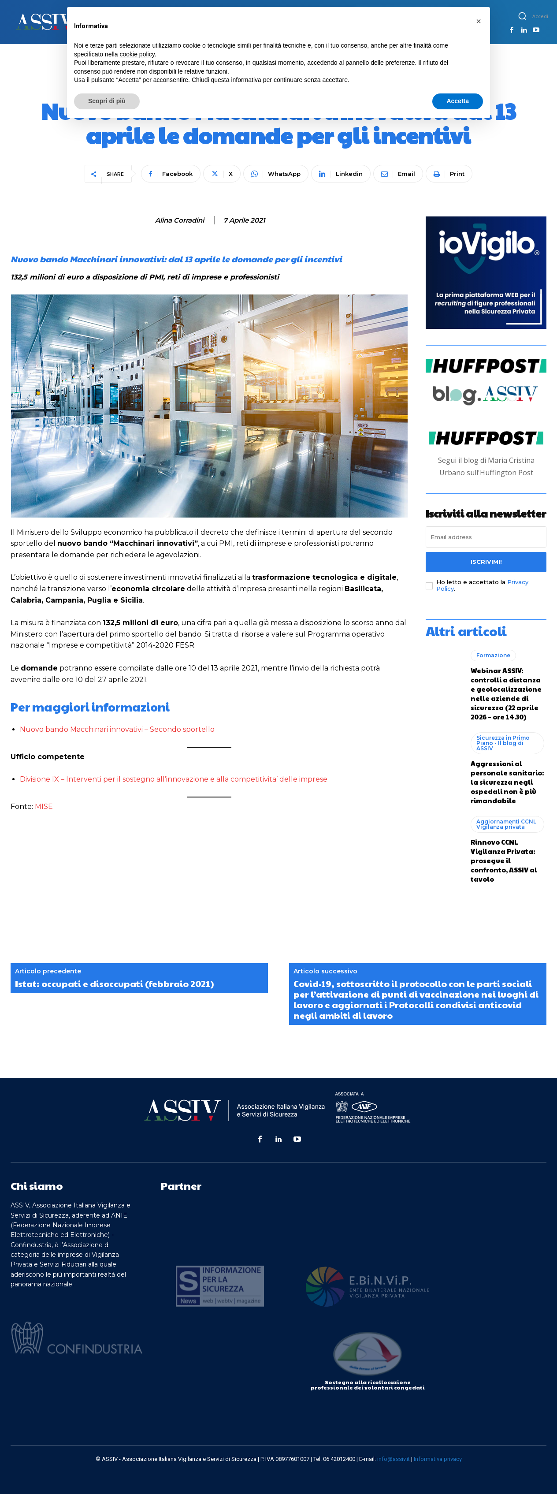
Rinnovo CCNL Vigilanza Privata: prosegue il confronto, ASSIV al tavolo (504, 860)
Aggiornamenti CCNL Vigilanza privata (506, 824)
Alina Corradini (179, 220)
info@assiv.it (393, 1459)
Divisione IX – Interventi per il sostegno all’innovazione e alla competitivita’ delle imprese (173, 779)
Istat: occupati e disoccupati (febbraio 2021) (114, 983)
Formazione (493, 655)
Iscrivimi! (486, 561)
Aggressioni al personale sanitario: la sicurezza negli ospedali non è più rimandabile (507, 782)
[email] (486, 537)
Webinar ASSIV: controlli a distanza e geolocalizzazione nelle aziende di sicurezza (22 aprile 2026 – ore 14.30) (506, 693)
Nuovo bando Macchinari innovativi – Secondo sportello (117, 729)
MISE (44, 806)
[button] (522, 16)
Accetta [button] (457, 100)
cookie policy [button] (137, 54)
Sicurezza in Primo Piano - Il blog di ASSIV (503, 743)
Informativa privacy (438, 1459)
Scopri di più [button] (107, 100)
